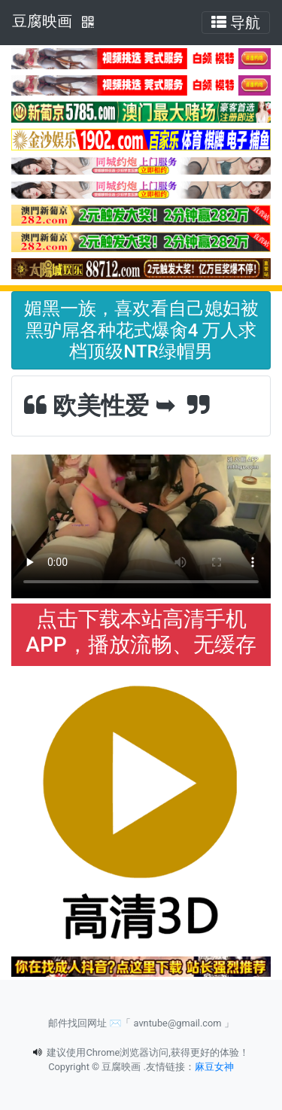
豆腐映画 (42, 21)
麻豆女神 (214, 1066)
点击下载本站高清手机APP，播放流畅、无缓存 (141, 632)
